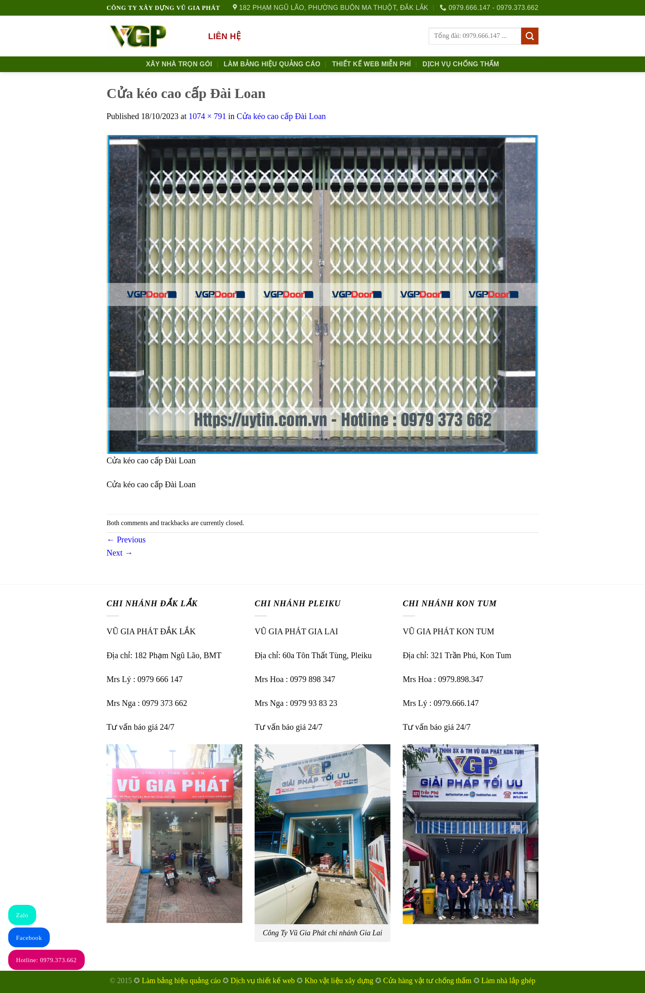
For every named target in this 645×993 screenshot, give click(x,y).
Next (120, 552)
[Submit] (529, 36)
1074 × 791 (207, 116)
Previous (126, 539)
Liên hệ (224, 36)
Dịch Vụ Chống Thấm (460, 64)
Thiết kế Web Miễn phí (371, 64)
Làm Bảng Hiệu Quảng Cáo (272, 64)
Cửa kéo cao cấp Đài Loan (281, 116)
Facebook (29, 938)
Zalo (22, 915)
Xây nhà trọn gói (179, 64)
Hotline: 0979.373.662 (46, 960)
